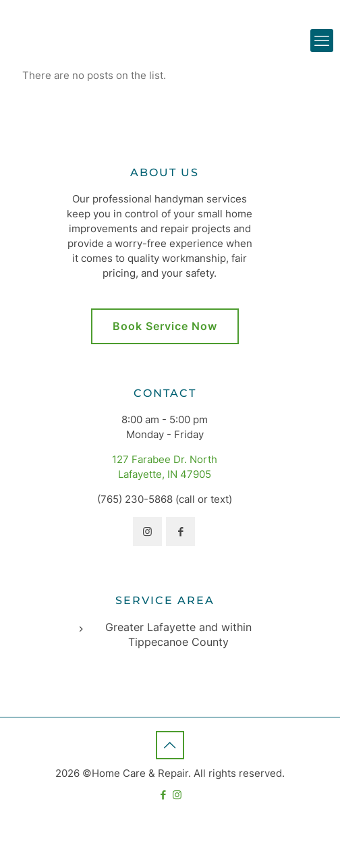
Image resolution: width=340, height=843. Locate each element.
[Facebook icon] (163, 794)
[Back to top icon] (170, 745)
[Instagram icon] (177, 794)
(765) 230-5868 (135, 499)
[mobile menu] (321, 40)
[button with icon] (147, 531)
